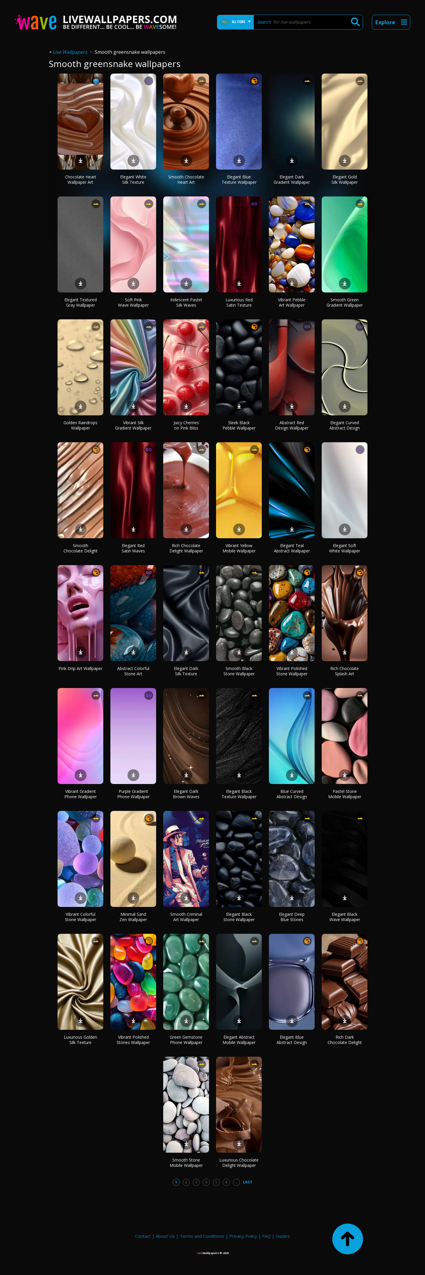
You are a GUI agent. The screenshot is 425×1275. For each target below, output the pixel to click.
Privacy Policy (243, 1236)
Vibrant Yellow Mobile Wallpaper (239, 548)
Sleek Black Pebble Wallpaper (239, 425)
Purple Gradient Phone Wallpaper (133, 793)
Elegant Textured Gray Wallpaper (80, 302)
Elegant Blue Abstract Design (292, 1039)
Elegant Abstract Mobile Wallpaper (239, 1039)
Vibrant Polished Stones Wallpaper (133, 1039)
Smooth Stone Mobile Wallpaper (186, 1162)
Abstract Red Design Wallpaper (291, 425)
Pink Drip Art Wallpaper (80, 668)
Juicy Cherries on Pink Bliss (186, 425)
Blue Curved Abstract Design (292, 793)
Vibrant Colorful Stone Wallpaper (80, 916)
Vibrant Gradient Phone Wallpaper (80, 793)
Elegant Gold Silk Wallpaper (344, 179)
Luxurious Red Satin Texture (239, 302)
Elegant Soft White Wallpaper (344, 548)
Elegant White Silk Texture (133, 179)
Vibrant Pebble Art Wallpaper (291, 302)
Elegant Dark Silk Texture (186, 671)
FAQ (266, 1236)
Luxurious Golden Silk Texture (80, 1039)
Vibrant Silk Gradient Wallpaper (133, 425)
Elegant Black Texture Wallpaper (239, 793)
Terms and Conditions (202, 1236)
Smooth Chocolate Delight (80, 548)
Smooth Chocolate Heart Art (186, 179)
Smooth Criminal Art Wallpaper (186, 916)
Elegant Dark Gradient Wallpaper (292, 179)
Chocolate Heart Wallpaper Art (80, 179)
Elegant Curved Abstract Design (344, 425)
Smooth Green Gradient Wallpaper (344, 302)
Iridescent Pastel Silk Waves (186, 302)
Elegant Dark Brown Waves (186, 793)
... (236, 1182)
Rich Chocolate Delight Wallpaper (186, 548)
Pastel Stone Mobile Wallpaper (344, 793)
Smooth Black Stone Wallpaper (239, 671)
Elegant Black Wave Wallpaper (344, 916)
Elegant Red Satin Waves (133, 548)
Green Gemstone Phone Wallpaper (186, 1039)
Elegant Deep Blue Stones (292, 916)
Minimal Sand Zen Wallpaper (133, 916)
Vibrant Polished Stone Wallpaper (292, 671)
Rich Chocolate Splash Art (344, 671)
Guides (283, 1236)
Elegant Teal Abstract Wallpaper (292, 548)
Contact (143, 1236)
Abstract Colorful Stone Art (133, 671)
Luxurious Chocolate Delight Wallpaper (239, 1162)
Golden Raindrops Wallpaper (80, 425)
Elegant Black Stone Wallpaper (239, 916)
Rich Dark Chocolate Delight (345, 1039)
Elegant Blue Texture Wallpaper (239, 179)
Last (248, 1182)
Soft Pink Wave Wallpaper (133, 302)
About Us (165, 1236)
